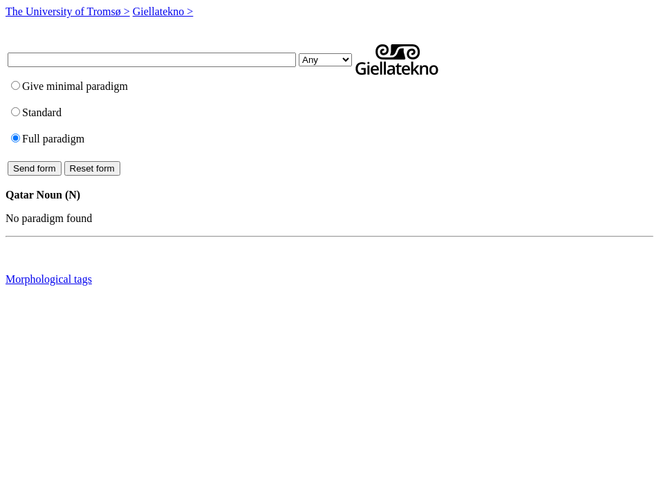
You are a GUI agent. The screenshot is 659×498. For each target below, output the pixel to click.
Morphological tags (49, 279)
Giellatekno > (163, 11)
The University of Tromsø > (68, 11)
